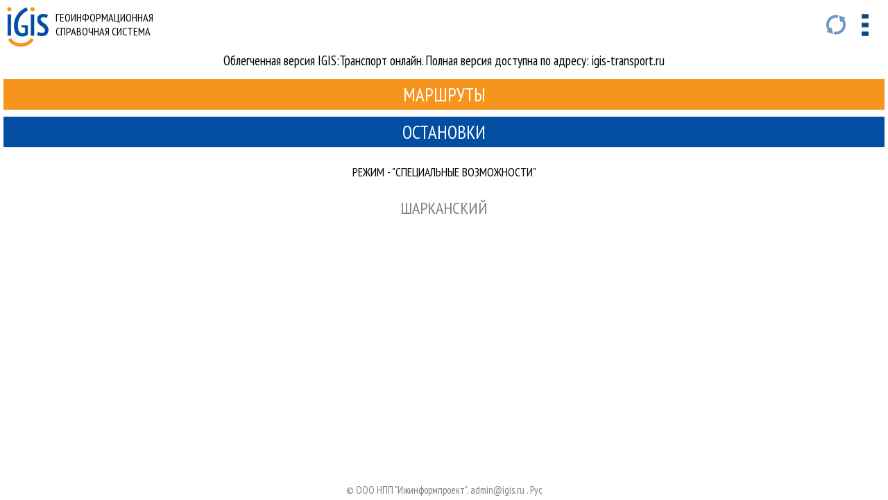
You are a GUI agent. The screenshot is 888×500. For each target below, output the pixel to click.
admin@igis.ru (497, 490)
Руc (536, 490)
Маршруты (444, 94)
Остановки (444, 132)
